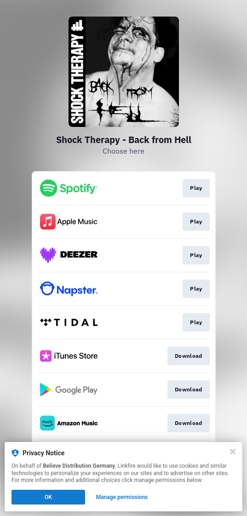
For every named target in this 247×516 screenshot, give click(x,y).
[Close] (232, 451)
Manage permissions (122, 497)
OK (48, 497)
